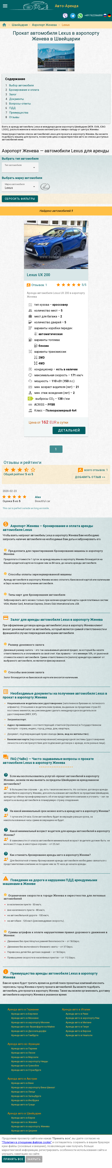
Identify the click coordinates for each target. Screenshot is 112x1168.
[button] (20, 167)
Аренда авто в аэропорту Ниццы (29, 1061)
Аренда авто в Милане (78, 1022)
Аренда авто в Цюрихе (24, 1130)
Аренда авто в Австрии (22, 1078)
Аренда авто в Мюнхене (24, 1018)
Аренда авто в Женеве (24, 1122)
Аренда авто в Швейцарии (24, 1113)
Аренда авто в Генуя (77, 1026)
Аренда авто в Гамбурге (24, 1035)
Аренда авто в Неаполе (79, 1035)
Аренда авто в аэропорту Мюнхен (30, 1022)
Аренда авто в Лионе (23, 1052)
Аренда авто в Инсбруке (25, 1100)
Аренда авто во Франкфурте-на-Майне (33, 1026)
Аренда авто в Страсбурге (26, 1070)
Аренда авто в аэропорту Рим (82, 1018)
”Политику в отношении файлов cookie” (27, 1142)
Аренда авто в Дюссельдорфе (28, 1031)
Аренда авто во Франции (24, 1044)
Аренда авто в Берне (23, 1117)
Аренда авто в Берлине (24, 1013)
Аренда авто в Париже (24, 1048)
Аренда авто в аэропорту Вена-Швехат (33, 1087)
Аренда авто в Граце (23, 1104)
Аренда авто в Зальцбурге (26, 1096)
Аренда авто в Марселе (24, 1057)
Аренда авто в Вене (22, 1083)
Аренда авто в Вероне (78, 1031)
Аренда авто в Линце (23, 1091)
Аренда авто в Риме (77, 1013)
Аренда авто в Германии (23, 1009)
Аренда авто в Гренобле (25, 1065)
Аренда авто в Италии (76, 1009)
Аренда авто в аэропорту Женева (30, 1126)
